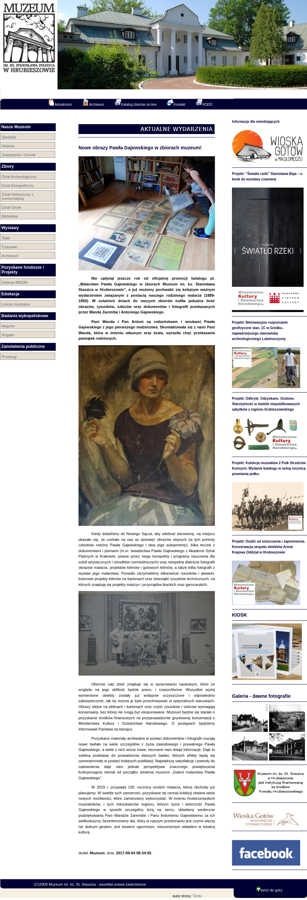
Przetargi (9, 357)
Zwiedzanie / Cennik (18, 155)
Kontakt (176, 102)
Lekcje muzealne (16, 304)
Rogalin (8, 335)
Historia (8, 146)
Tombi (197, 896)
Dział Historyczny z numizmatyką (17, 196)
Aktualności (60, 102)
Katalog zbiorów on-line (135, 102)
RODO (204, 102)
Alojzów (8, 326)
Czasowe (9, 247)
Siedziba (9, 137)
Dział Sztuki (11, 207)
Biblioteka (10, 216)
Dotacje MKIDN (15, 282)
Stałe (6, 238)
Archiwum (93, 102)
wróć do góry (269, 890)
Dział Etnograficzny (18, 185)
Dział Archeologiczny (19, 177)
